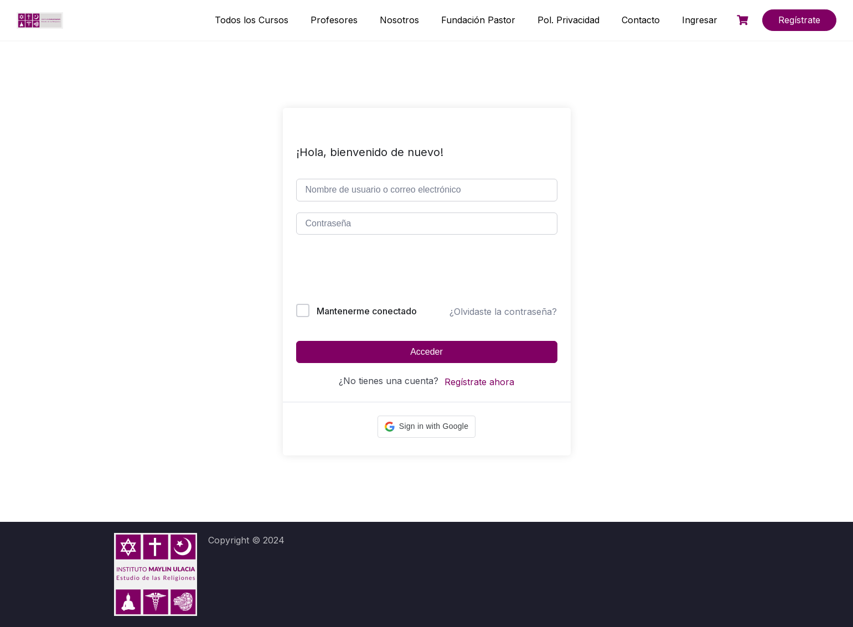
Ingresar (699, 19)
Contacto (641, 19)
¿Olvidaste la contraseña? (503, 311)
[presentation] (371, 271)
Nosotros (399, 19)
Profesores (334, 19)
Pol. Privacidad (568, 19)
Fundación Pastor (478, 19)
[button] (426, 427)
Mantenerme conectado (367, 311)
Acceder (426, 351)
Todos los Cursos (251, 19)
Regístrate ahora (479, 381)
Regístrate (799, 19)
